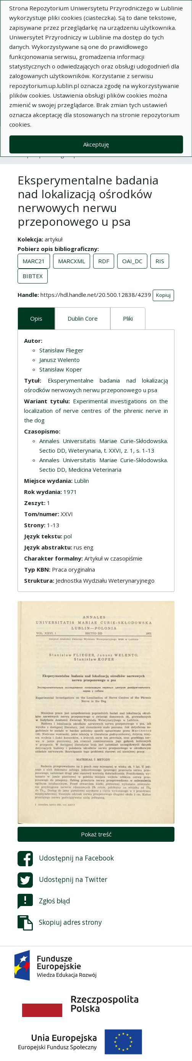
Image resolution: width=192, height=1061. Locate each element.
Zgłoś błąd (44, 901)
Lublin (81, 480)
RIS (159, 261)
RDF (103, 261)
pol (68, 536)
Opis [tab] (36, 318)
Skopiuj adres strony (60, 923)
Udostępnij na (66, 858)
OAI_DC (132, 261)
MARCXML (71, 261)
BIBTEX (33, 276)
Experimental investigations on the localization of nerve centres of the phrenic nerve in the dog (96, 410)
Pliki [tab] (128, 318)
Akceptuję (96, 144)
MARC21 (34, 261)
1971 (70, 491)
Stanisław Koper (60, 369)
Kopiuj (163, 295)
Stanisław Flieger (61, 350)
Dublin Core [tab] (83, 318)
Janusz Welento (59, 359)
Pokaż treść (96, 834)
